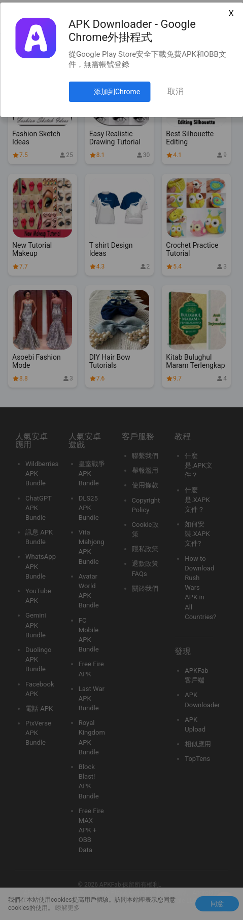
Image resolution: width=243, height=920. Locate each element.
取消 (175, 91)
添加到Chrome (117, 92)
